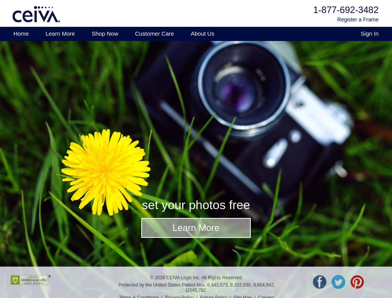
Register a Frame (358, 19)
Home (21, 33)
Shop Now (105, 33)
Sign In (370, 33)
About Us (202, 33)
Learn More (60, 33)
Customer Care (154, 33)
